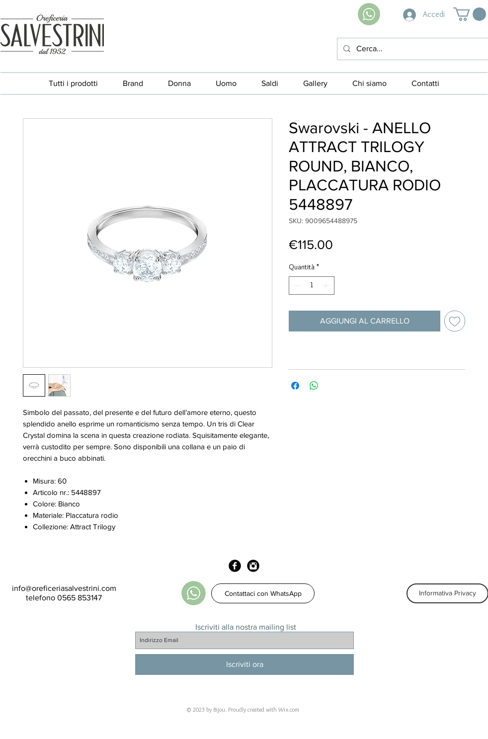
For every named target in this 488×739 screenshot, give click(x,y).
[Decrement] (296, 285)
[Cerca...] (411, 49)
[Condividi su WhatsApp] (314, 386)
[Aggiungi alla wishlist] (454, 321)
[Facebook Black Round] (235, 566)
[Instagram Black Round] (253, 566)
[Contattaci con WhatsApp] (263, 593)
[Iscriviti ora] (244, 664)
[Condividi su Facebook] (295, 386)
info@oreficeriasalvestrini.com (64, 588)
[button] (469, 14)
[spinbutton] (312, 285)
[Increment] (327, 285)
